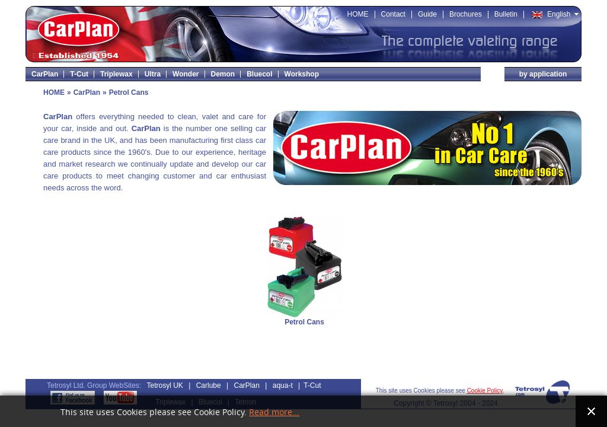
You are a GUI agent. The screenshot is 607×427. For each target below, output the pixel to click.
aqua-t (283, 385)
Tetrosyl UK (165, 385)
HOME (54, 92)
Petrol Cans (304, 322)
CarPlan (87, 92)
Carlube (208, 385)
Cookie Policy (485, 390)
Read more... (274, 412)
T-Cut (312, 385)
